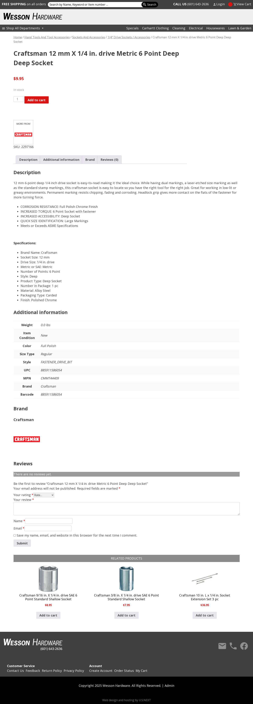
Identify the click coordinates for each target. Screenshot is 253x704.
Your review (24, 500)
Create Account (100, 671)
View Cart (244, 4)
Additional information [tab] (61, 159)
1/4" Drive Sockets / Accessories (129, 37)
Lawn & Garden (239, 28)
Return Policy (52, 671)
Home (18, 37)
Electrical (196, 28)
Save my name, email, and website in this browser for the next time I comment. (77, 535)
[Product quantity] (19, 99)
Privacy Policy (74, 671)
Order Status (124, 671)
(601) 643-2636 (191, 4)
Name (19, 521)
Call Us (233, 646)
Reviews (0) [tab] (109, 159)
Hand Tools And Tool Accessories (47, 37)
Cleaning (178, 28)
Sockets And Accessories (88, 37)
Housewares (215, 28)
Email (19, 528)
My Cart (141, 671)
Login (220, 4)
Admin (169, 685)
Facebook (244, 646)
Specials (132, 28)
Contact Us (222, 646)
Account (95, 666)
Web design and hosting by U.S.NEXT (126, 700)
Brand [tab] (90, 159)
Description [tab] (28, 159)
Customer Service (21, 666)
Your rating (23, 495)
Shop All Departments (25, 28)
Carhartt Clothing (155, 28)
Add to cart (37, 100)
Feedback (33, 671)
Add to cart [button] (48, 615)
